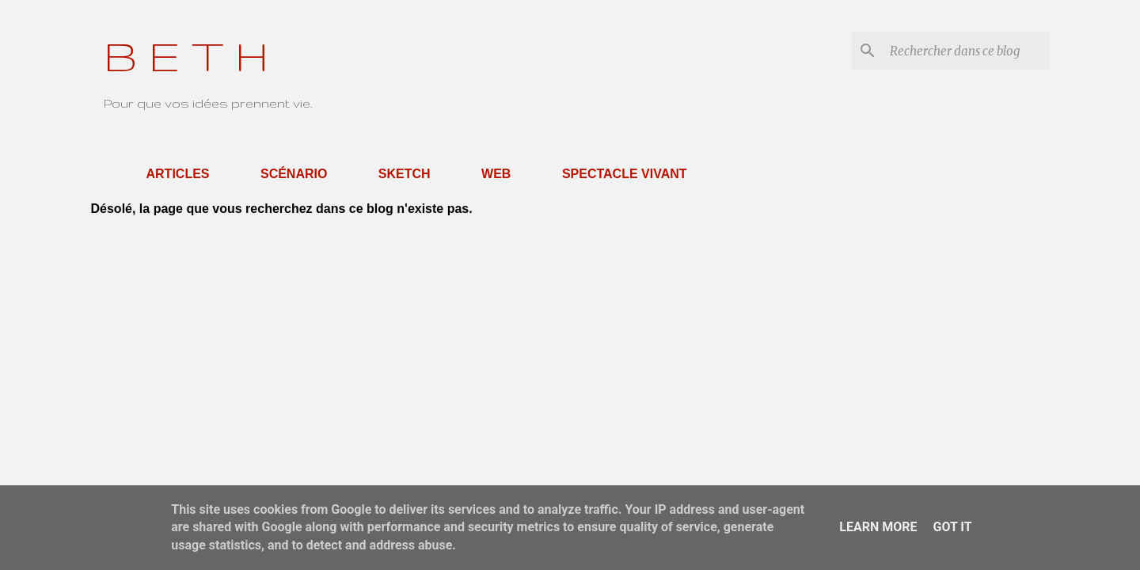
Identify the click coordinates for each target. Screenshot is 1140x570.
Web (496, 173)
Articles (178, 173)
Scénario (293, 173)
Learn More (878, 526)
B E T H (186, 55)
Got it (952, 526)
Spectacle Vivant (624, 173)
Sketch (404, 173)
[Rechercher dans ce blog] (967, 51)
